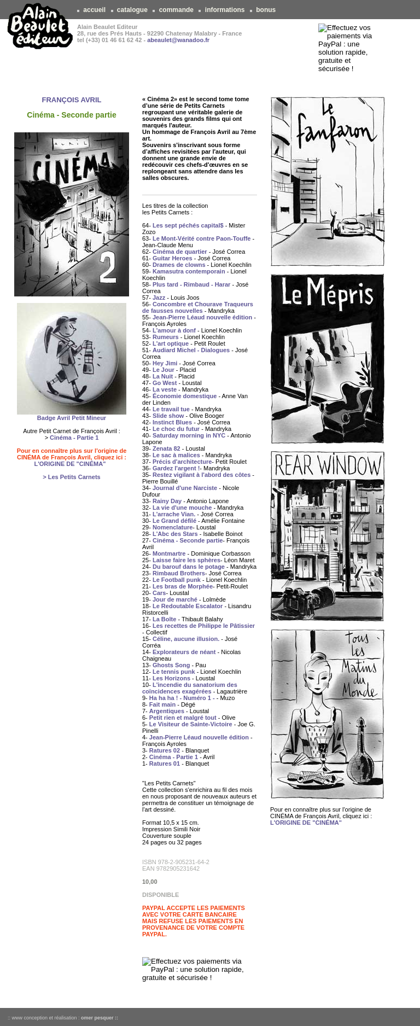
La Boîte (164, 619)
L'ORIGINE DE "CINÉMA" (70, 463)
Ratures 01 (164, 763)
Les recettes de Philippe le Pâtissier (204, 625)
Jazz (159, 297)
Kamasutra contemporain (189, 271)
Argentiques (166, 711)
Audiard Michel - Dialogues (191, 350)
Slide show (168, 415)
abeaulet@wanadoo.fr (178, 40)
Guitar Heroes (172, 258)
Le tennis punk (174, 671)
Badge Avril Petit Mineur (71, 418)
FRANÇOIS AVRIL (71, 100)
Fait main (162, 704)
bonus (266, 10)
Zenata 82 (166, 448)
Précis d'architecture (182, 461)
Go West (165, 383)
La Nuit (163, 376)
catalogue (132, 10)
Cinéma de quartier (180, 251)
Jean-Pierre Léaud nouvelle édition (202, 317)
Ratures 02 (164, 750)
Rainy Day (167, 501)
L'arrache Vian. (174, 514)
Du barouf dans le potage (189, 566)
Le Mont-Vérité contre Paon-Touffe (201, 238)
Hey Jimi (165, 363)
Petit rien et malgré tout (183, 717)
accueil (94, 10)
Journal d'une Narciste (185, 488)
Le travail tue (171, 409)
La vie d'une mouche (182, 507)
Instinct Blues (172, 422)
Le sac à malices (176, 455)
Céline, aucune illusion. (186, 639)
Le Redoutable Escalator (188, 606)
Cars (159, 593)
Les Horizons (171, 678)
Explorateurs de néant (184, 652)
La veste (165, 389)
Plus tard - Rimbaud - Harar (191, 284)
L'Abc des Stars (175, 534)
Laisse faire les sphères (186, 560)
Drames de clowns (179, 264)
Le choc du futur (176, 428)
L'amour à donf (174, 330)
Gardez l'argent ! (176, 468)
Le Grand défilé (174, 520)
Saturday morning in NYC (189, 435)
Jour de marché (175, 599)
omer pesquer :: (99, 1018)
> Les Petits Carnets (71, 477)
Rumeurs (166, 337)
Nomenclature (172, 527)
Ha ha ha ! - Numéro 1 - (182, 698)
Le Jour (163, 369)
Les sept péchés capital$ (188, 225)
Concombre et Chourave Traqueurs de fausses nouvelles (197, 307)
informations (224, 10)
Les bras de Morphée (183, 586)
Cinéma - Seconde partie (188, 540)
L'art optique (171, 343)
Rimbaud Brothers (179, 573)
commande (176, 10)
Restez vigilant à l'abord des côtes (201, 474)
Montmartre (169, 553)
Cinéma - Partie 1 (74, 437)
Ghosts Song (171, 665)
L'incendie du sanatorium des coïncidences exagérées (189, 688)
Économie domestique (185, 396)
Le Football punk (177, 579)
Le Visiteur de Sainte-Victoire (190, 724)
